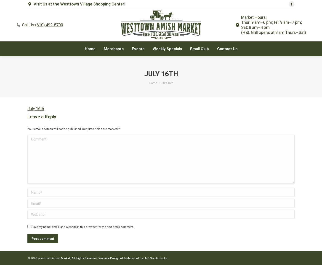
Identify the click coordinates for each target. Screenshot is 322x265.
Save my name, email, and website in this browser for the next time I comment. (83, 227)
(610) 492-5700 (49, 24)
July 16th (35, 108)
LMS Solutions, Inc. (156, 258)
